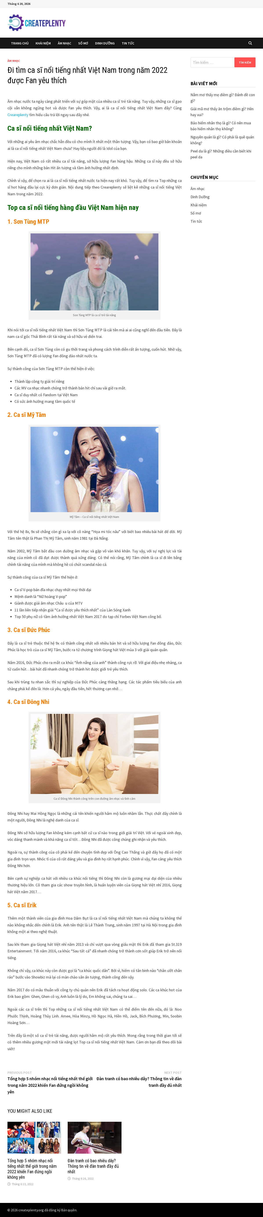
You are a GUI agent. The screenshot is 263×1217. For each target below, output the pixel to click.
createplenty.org (31, 1210)
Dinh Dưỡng (105, 43)
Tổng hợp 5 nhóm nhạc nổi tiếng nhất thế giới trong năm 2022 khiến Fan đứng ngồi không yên (32, 1169)
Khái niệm (43, 43)
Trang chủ (20, 43)
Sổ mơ (83, 43)
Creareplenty (17, 114)
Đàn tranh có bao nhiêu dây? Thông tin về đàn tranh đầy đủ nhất (93, 1166)
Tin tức (128, 43)
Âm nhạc (64, 43)
